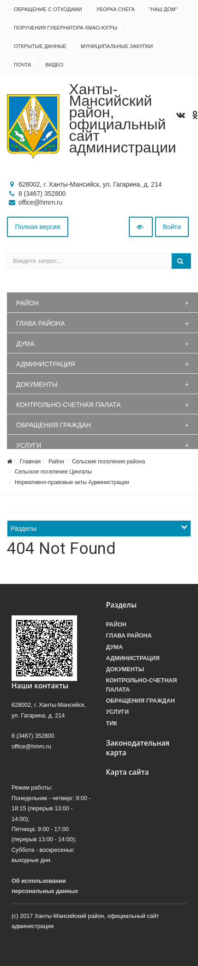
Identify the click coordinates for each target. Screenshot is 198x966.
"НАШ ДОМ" (163, 9)
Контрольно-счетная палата (68, 404)
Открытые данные (40, 46)
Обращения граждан (53, 425)
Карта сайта (127, 772)
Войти (172, 227)
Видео (54, 64)
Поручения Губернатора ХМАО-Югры (65, 27)
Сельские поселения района (108, 461)
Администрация (45, 364)
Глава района (40, 323)
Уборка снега (115, 9)
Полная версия (37, 227)
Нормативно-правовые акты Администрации (72, 482)
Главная (30, 461)
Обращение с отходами (48, 9)
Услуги (28, 445)
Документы (37, 384)
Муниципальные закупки (117, 46)
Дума (25, 343)
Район (27, 303)
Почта (22, 64)
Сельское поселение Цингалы (53, 471)
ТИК (111, 723)
